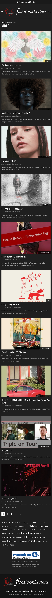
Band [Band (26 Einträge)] (34, 523)
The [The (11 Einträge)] (46, 541)
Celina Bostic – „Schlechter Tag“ (14, 256)
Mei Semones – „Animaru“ (11, 65)
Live (48, 300)
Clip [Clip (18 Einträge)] (2, 527)
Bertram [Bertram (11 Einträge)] (46, 523)
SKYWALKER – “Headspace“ (12, 208)
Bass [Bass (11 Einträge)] (38, 523)
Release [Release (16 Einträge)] (3, 541)
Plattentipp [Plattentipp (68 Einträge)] (36, 537)
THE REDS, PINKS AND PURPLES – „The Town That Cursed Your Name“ (25, 401)
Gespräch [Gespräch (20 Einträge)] (4, 530)
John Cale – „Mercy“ (9, 498)
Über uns (34, 591)
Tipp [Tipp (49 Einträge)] (3, 544)
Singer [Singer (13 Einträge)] (19, 541)
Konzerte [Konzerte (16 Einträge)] (30, 530)
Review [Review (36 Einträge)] (10, 541)
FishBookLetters (44, 109)
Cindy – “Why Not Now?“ (11, 304)
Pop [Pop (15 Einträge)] (44, 537)
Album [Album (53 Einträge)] (4, 522)
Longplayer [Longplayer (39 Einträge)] (15, 533)
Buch (48, 61)
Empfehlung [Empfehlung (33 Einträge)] (20, 526)
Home (3, 22)
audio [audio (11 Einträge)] (29, 523)
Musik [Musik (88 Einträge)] (31, 533)
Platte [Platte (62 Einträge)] (26, 537)
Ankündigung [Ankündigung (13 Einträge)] (24, 523)
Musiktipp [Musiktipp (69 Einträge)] (6, 537)
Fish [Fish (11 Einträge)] (27, 527)
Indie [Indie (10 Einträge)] (15, 530)
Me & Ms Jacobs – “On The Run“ (13, 352)
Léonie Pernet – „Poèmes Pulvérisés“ (15, 113)
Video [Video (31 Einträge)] (12, 545)
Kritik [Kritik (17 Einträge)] (44, 530)
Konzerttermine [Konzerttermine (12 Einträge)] (38, 530)
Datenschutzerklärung (22, 591)
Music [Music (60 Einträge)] (24, 533)
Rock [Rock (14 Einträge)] (15, 541)
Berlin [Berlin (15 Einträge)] (41, 523)
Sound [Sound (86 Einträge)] (31, 541)
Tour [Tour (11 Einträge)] (8, 545)
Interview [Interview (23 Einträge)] (21, 530)
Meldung (46, 204)
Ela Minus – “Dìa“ (8, 160)
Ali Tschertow (7, 68)
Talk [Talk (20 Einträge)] (43, 541)
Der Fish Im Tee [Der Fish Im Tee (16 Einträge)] (9, 527)
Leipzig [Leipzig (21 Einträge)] (3, 533)
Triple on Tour (6, 450)
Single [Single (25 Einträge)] (24, 541)
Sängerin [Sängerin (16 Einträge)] (38, 541)
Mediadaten (42, 591)
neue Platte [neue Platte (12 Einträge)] (19, 537)
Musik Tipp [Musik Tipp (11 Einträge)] (38, 533)
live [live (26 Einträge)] (8, 533)
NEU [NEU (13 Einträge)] (14, 537)
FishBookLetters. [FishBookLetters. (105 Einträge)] (39, 526)
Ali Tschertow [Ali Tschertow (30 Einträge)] (14, 522)
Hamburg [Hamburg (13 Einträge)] (11, 530)
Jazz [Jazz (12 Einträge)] (26, 530)
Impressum (9, 591)
